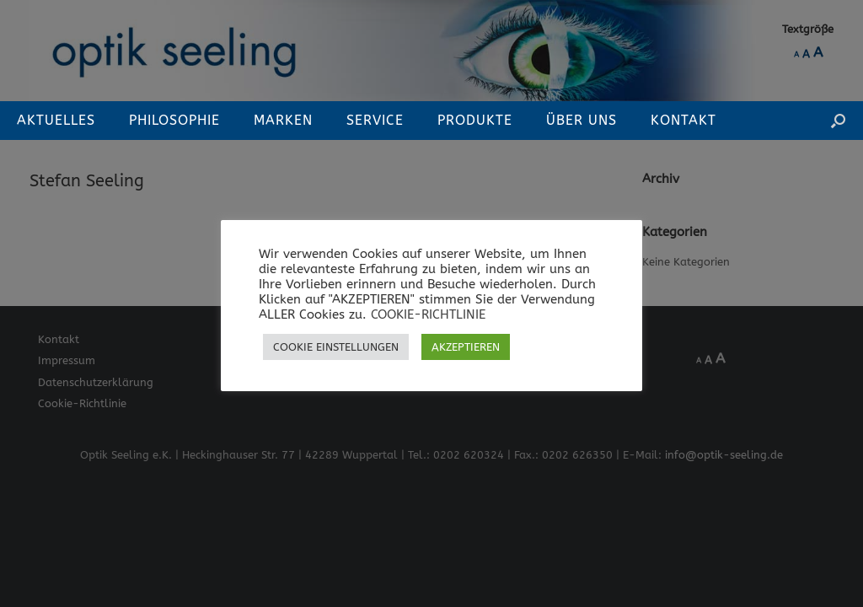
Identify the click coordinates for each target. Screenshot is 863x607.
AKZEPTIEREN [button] (466, 347)
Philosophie (174, 120)
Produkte (474, 120)
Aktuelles (56, 120)
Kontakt (683, 120)
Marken (283, 120)
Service (375, 120)
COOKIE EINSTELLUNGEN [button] (336, 347)
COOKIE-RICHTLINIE (428, 315)
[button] (838, 120)
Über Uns (581, 120)
